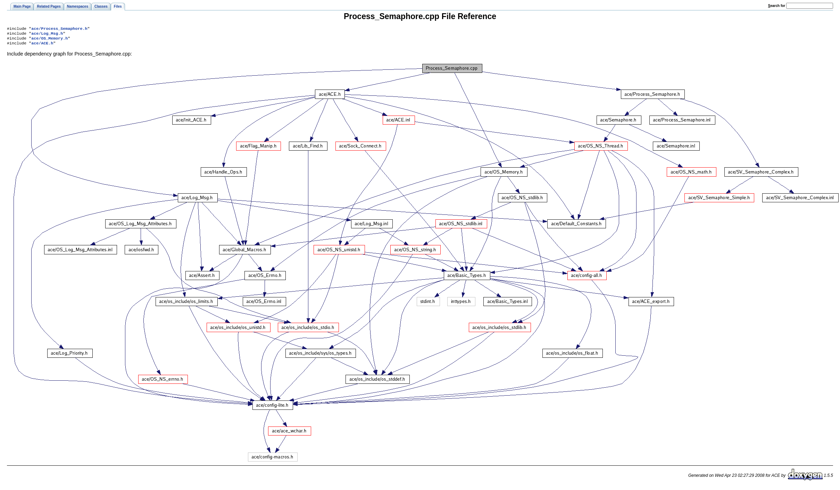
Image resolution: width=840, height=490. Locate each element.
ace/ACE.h (42, 46)
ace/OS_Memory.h (49, 40)
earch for (776, 6)
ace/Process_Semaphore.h (59, 29)
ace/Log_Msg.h (47, 34)
